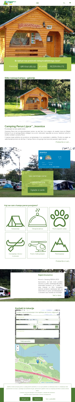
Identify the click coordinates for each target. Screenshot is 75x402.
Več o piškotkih (50, 399)
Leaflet (42, 382)
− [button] (17, 349)
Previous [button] (8, 101)
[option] (37, 101)
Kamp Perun (12, 2)
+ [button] (17, 346)
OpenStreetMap (50, 382)
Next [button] (66, 101)
